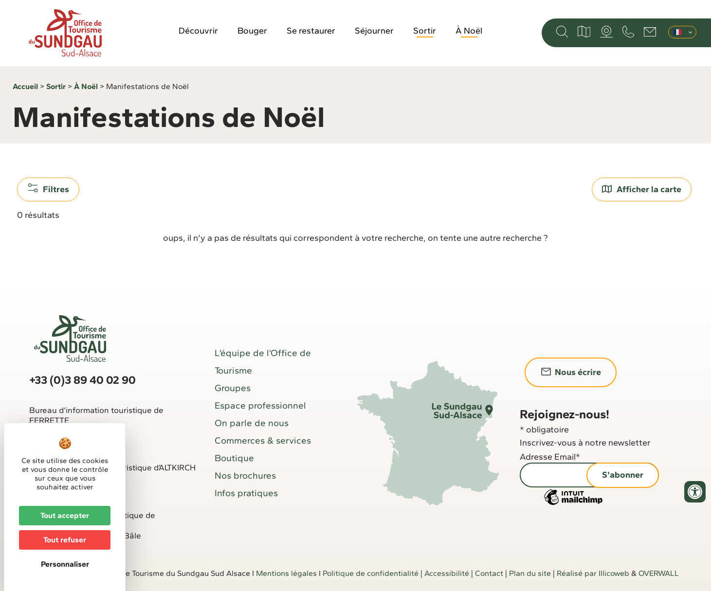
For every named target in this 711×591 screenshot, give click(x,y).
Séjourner (374, 30)
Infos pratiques (246, 493)
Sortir (424, 30)
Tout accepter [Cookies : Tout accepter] (64, 515)
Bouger (252, 30)
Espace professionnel (260, 405)
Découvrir (198, 30)
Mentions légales (286, 573)
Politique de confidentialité (371, 573)
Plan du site (530, 573)
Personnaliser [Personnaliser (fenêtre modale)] (65, 564)
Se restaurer (311, 30)
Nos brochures (245, 475)
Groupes (233, 388)
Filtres (48, 189)
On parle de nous (252, 423)
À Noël (469, 30)
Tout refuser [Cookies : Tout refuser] (64, 539)
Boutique (234, 458)
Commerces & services (263, 440)
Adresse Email (550, 456)
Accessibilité (446, 573)
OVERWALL (658, 573)
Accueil (25, 86)
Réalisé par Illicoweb (593, 573)
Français (677, 32)
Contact (489, 573)
